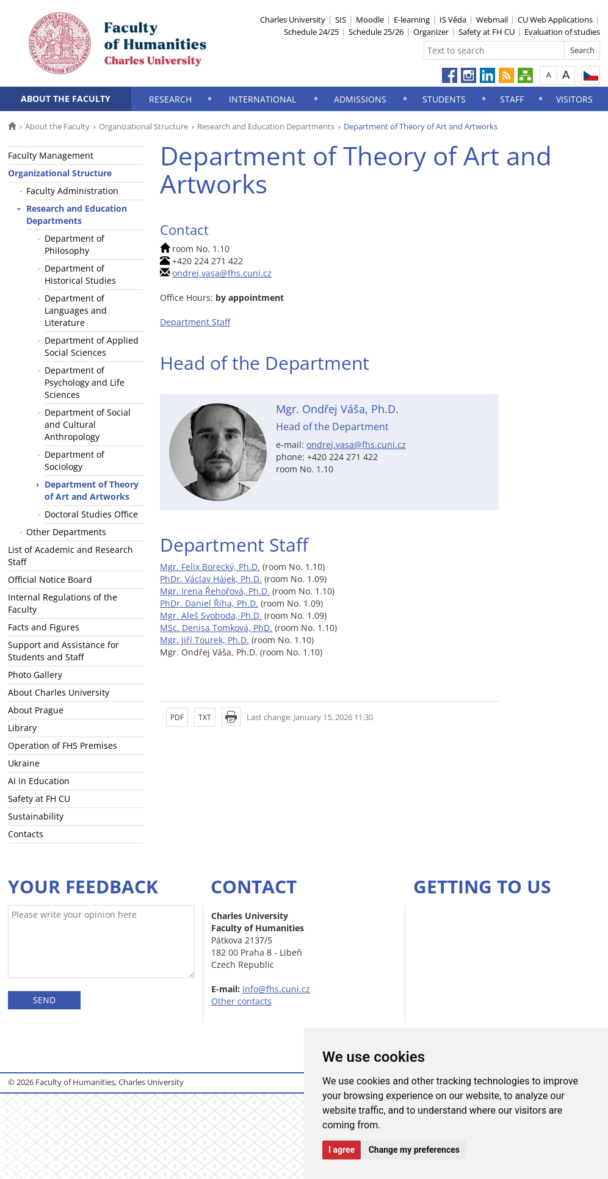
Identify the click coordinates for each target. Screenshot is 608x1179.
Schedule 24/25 (311, 31)
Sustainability (35, 816)
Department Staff (195, 322)
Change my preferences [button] (414, 1150)
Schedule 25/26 (376, 31)
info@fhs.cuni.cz (276, 989)
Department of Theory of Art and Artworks (92, 490)
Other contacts (241, 1001)
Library (22, 728)
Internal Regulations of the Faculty (62, 603)
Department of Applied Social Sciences (92, 346)
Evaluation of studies (562, 31)
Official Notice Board (50, 579)
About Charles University (58, 692)
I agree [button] (341, 1150)
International (262, 99)
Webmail (492, 19)
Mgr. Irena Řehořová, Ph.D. (215, 591)
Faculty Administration (72, 190)
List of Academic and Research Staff (70, 556)
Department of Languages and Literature (76, 310)
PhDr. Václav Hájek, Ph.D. (211, 579)
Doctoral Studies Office (91, 514)
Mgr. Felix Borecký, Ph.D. (210, 566)
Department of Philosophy (74, 244)
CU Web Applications (555, 19)
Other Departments (66, 532)
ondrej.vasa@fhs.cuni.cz (222, 273)
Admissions (360, 99)
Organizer (431, 31)
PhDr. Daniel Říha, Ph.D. (209, 603)
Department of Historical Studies (80, 274)
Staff (512, 99)
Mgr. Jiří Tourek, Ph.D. (204, 640)
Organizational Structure (143, 126)
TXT (204, 717)
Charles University (292, 19)
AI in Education (39, 781)
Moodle (370, 19)
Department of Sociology (74, 460)
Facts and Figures (43, 627)
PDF (177, 717)
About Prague (35, 710)
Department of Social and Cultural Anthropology (88, 424)
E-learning (412, 19)
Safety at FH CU (486, 31)
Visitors (574, 99)
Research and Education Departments (266, 126)
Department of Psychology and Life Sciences (85, 382)
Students (444, 99)
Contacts (25, 834)
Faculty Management (50, 155)
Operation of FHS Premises (62, 745)
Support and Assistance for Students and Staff (63, 651)
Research (170, 99)
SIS (340, 19)
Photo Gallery (35, 674)
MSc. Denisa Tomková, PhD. (216, 627)
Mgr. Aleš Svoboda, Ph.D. (211, 615)
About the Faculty (65, 98)
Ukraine (24, 763)
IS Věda (453, 19)
